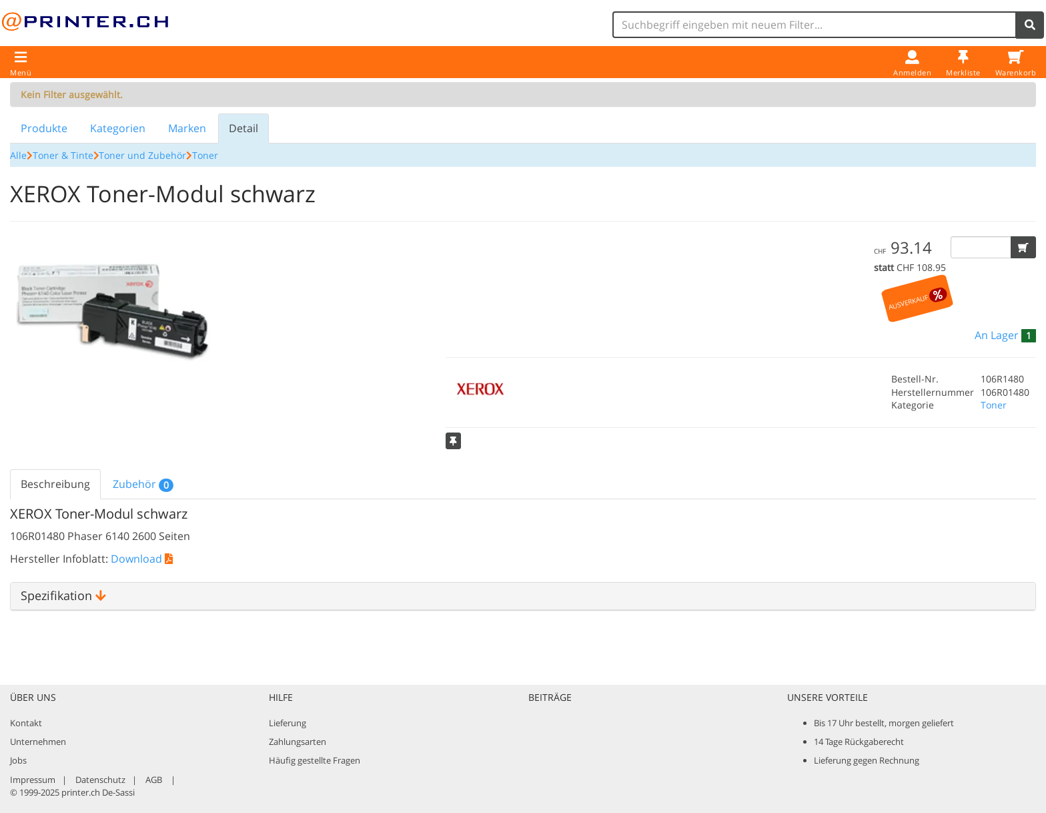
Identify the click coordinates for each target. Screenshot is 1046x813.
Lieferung (287, 723)
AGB (153, 780)
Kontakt (26, 723)
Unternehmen (38, 742)
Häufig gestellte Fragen (314, 760)
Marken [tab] (187, 128)
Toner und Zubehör (142, 155)
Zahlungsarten (297, 742)
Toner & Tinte (63, 155)
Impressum (32, 780)
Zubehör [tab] (143, 484)
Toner (205, 155)
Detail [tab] (243, 128)
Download (142, 558)
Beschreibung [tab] (55, 484)
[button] (1023, 247)
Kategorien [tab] (117, 128)
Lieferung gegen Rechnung (866, 760)
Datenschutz (100, 780)
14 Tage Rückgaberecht (859, 742)
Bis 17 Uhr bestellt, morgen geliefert (884, 723)
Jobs (18, 760)
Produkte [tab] (44, 128)
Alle (18, 155)
